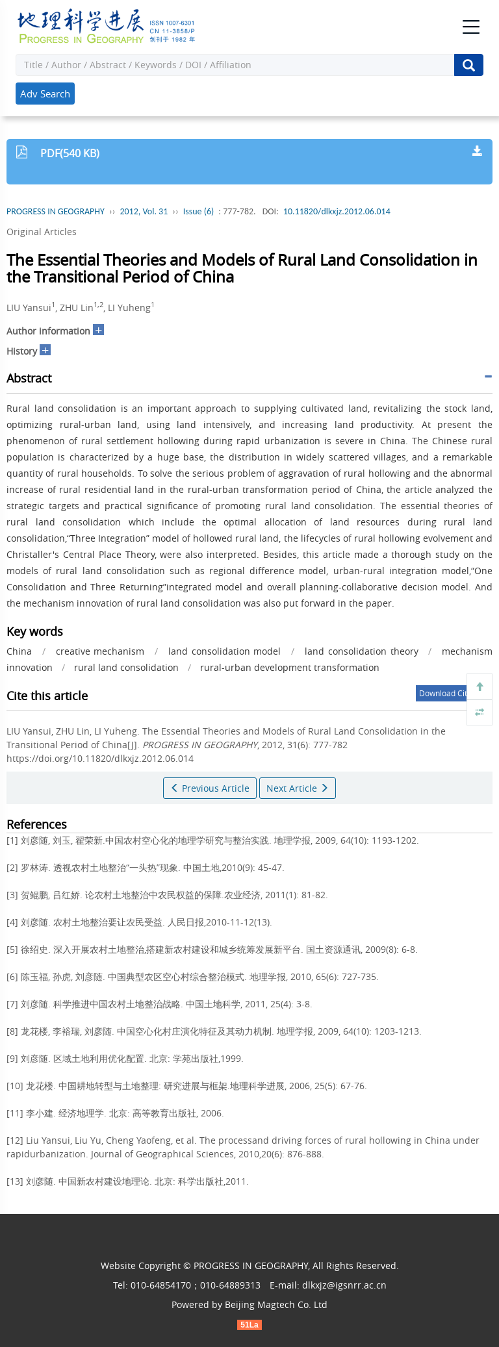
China (19, 651)
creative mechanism (100, 651)
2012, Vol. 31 (144, 211)
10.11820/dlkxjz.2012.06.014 (336, 211)
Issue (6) (198, 211)
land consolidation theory (361, 651)
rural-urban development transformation (289, 667)
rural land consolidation (126, 667)
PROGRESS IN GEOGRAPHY (55, 211)
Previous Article (210, 788)
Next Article (297, 788)
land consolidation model (224, 651)
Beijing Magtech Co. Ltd (276, 1304)
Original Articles (41, 231)
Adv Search (45, 93)
